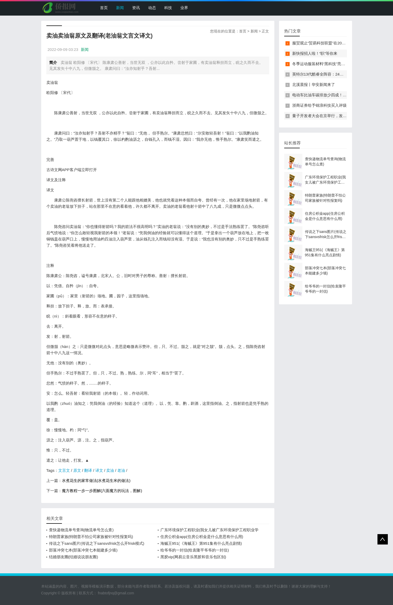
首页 (104, 7)
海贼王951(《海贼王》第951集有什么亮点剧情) (201, 543)
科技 (168, 7)
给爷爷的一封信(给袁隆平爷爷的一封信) (194, 550)
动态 (152, 7)
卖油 (110, 470)
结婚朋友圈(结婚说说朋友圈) (73, 557)
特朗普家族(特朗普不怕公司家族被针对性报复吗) (91, 536)
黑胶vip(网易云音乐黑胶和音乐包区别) (193, 557)
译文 (99, 470)
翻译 (88, 470)
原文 (77, 470)
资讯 (136, 7)
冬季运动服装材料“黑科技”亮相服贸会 (324, 64)
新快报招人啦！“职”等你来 (315, 53)
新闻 (120, 7)
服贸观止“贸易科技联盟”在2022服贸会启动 (329, 43)
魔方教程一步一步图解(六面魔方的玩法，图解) (102, 490)
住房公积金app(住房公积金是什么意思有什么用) (201, 536)
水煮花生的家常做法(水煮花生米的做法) (96, 480)
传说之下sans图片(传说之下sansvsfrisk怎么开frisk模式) (96, 543)
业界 (184, 7)
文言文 (64, 470)
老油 (121, 470)
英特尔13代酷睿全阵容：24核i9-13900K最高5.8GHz (337, 74)
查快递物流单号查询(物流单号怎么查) (81, 530)
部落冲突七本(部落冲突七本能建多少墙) (83, 550)
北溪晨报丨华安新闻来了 (313, 84)
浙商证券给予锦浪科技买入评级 (319, 105)
